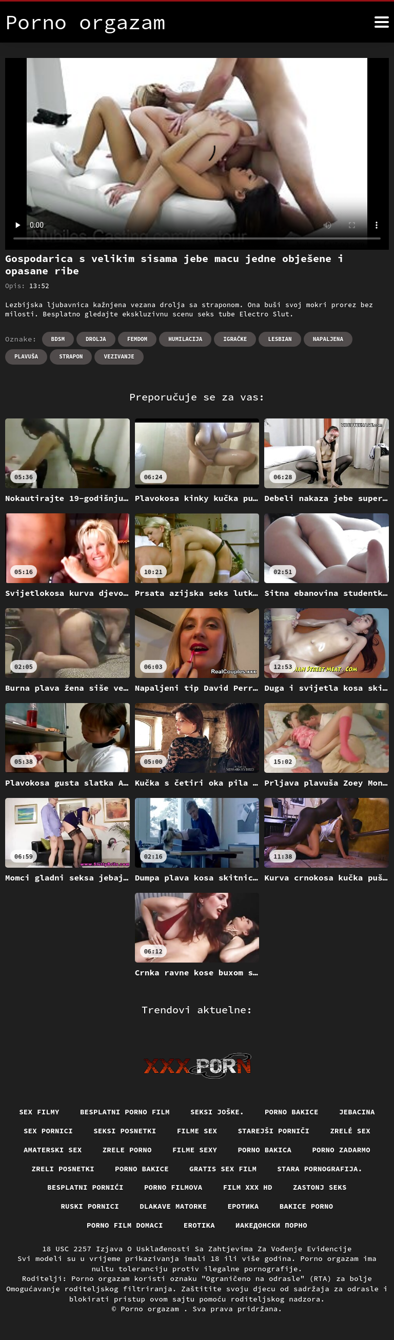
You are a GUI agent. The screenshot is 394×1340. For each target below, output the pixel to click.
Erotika (199, 1225)
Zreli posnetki (63, 1168)
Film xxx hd (247, 1187)
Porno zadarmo (341, 1149)
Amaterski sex (53, 1149)
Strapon (71, 356)
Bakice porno (306, 1206)
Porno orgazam (152, 1308)
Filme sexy (195, 1149)
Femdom (137, 339)
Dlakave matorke (173, 1206)
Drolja (96, 339)
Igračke (235, 339)
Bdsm (58, 339)
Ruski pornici (90, 1206)
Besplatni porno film (125, 1111)
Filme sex (197, 1130)
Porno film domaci (125, 1225)
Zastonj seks (320, 1187)
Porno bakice (292, 1111)
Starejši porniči (273, 1130)
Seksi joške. (217, 1111)
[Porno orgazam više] (382, 22)
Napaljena (328, 339)
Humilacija (185, 339)
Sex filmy (39, 1111)
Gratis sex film (223, 1168)
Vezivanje (119, 356)
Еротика (243, 1206)
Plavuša (26, 356)
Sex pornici (48, 1130)
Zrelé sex (350, 1130)
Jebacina (357, 1111)
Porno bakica (264, 1149)
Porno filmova (173, 1187)
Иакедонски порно (271, 1225)
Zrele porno (127, 1149)
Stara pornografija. (319, 1168)
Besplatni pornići (85, 1187)
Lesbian (279, 339)
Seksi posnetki (124, 1130)
